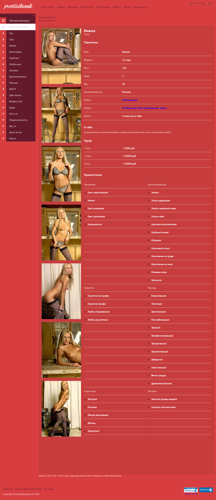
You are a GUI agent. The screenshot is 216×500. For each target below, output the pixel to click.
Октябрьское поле (132, 107)
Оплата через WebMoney (28, 488)
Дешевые (73, 7)
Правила (7, 488)
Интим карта (140, 7)
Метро (127, 7)
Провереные (103, 7)
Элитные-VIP (87, 7)
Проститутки (48, 7)
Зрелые (61, 7)
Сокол (163, 107)
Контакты (49, 488)
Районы (117, 7)
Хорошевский (129, 99)
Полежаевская (151, 107)
